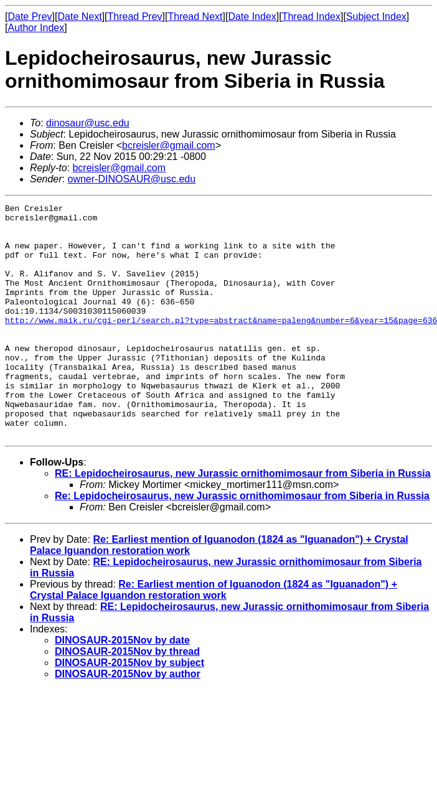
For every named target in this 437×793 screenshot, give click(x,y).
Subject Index (376, 16)
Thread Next (194, 16)
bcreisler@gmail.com (168, 145)
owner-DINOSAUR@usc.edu (131, 179)
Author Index (35, 27)
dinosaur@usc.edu (87, 123)
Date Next (79, 16)
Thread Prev (135, 16)
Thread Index (311, 16)
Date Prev (29, 16)
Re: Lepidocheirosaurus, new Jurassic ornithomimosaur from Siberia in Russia (242, 542)
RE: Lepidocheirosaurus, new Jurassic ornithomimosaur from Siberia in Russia (243, 520)
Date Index (252, 16)
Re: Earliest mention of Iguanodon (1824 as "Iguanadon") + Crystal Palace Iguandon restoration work (213, 636)
